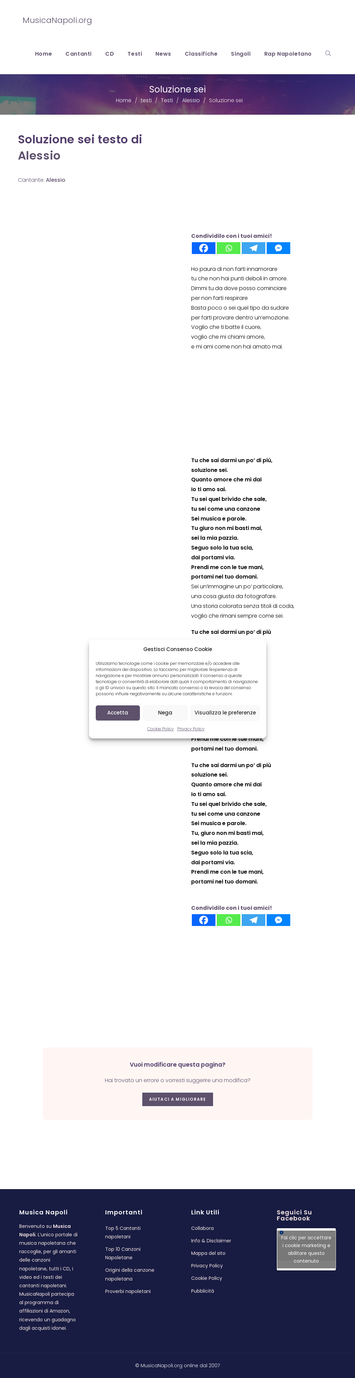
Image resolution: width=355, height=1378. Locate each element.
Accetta (117, 712)
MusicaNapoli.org (57, 20)
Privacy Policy (191, 729)
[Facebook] (203, 248)
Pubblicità (202, 1291)
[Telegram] (253, 248)
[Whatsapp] (228, 248)
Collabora (202, 1228)
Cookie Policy (160, 729)
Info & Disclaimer (211, 1240)
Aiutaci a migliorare (177, 1099)
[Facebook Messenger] (278, 248)
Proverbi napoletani (128, 1291)
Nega (165, 712)
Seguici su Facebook (294, 1215)
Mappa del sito (208, 1253)
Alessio (39, 155)
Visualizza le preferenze (225, 712)
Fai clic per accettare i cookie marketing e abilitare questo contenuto (306, 1249)
